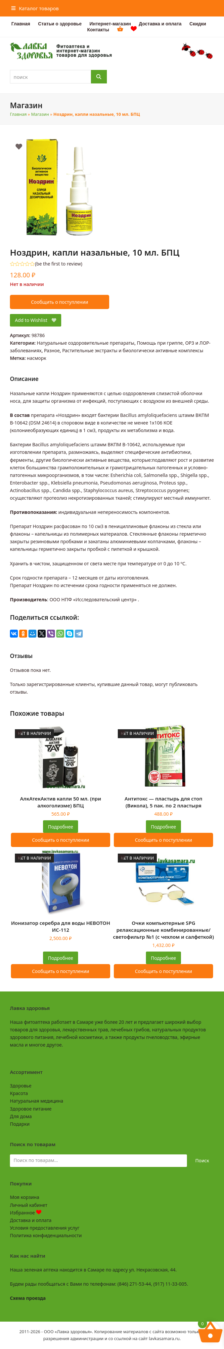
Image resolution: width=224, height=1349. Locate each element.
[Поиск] (99, 76)
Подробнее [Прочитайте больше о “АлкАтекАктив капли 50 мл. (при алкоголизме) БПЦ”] (60, 827)
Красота (19, 1093)
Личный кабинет (28, 1205)
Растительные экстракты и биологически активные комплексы (132, 350)
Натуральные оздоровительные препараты (85, 343)
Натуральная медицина (36, 1101)
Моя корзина (24, 1197)
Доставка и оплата (30, 1220)
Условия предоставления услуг (44, 1228)
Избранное (25, 1212)
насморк (36, 358)
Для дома (21, 1116)
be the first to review (58, 264)
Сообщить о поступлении (59, 302)
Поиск (202, 1160)
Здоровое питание (31, 1109)
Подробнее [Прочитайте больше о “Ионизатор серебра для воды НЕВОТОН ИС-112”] (60, 958)
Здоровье (20, 1085)
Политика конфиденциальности (46, 1235)
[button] (35, 8)
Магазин (40, 114)
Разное (52, 350)
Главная (18, 114)
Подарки (19, 1124)
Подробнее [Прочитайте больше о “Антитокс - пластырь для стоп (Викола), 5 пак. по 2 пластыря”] (163, 827)
